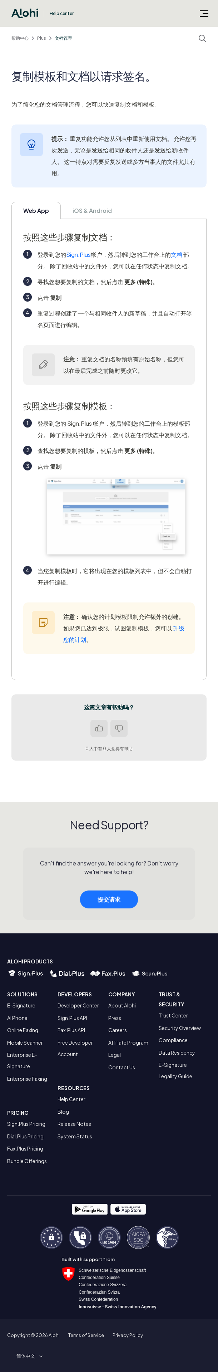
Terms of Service (86, 1335)
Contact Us (121, 1067)
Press (114, 1018)
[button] (28, 1356)
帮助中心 (20, 38)
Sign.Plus (78, 254)
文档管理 (63, 38)
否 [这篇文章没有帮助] (119, 728)
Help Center (71, 1099)
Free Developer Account (75, 1048)
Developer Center (78, 1005)
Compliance (173, 1040)
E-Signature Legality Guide (175, 1070)
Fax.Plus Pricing (25, 1148)
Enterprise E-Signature (22, 1060)
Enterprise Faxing (27, 1078)
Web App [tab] (36, 210)
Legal (114, 1054)
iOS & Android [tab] (92, 210)
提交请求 (109, 903)
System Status (75, 1136)
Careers (117, 1030)
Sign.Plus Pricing (26, 1123)
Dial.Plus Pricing (25, 1136)
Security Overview (180, 1028)
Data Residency (177, 1052)
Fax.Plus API (71, 1030)
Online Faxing (22, 1030)
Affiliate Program (128, 1042)
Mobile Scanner (25, 1042)
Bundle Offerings (27, 1161)
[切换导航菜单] (204, 13)
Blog (63, 1111)
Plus (41, 38)
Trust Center (173, 1015)
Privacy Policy (128, 1335)
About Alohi (122, 1005)
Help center (62, 13)
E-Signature (21, 1005)
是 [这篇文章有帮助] (99, 728)
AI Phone (17, 1018)
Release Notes (74, 1123)
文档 (176, 254)
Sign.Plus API (72, 1018)
